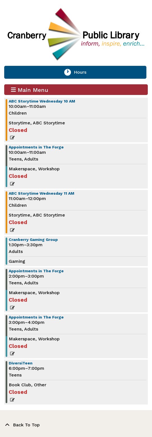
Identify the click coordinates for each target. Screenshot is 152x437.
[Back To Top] (76, 425)
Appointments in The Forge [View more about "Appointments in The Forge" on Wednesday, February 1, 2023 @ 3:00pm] (36, 317)
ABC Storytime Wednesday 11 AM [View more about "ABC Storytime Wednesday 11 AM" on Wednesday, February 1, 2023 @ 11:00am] (41, 193)
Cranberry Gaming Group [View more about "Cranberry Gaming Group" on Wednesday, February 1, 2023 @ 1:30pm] (33, 239)
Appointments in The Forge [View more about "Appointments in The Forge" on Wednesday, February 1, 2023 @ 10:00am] (36, 147)
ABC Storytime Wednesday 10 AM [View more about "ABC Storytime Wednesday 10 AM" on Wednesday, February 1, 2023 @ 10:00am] (42, 101)
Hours (83, 72)
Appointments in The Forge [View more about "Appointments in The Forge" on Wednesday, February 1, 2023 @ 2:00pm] (36, 271)
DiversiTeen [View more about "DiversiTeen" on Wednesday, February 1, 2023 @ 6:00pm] (21, 363)
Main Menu (30, 89)
